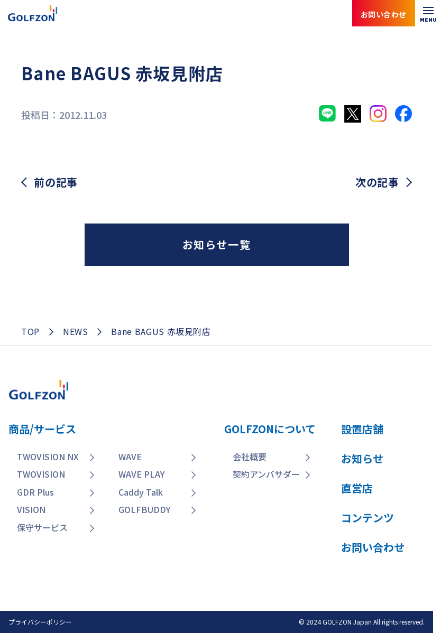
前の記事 (56, 182)
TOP (30, 331)
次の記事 (377, 182)
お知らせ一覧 (216, 244)
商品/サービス (42, 428)
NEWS (75, 331)
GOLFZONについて (270, 428)
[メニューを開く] (428, 13)
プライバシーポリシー (40, 621)
